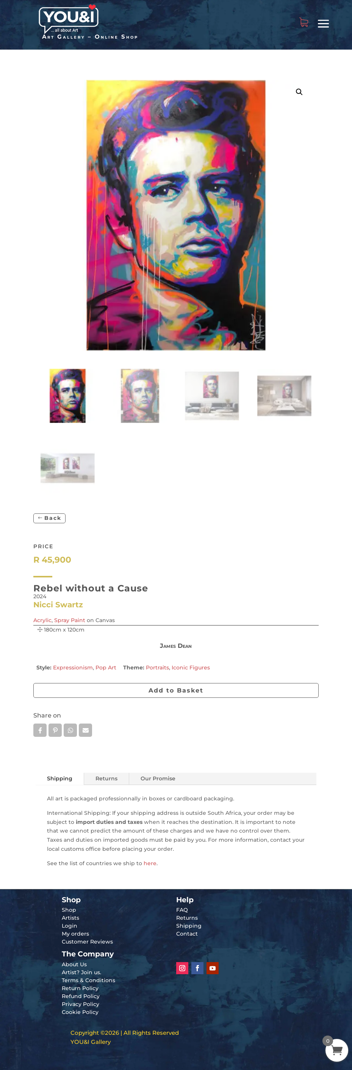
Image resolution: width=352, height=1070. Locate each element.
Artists (70, 917)
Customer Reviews (87, 941)
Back (52, 518)
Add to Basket (176, 690)
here (150, 863)
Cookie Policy (80, 1012)
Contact (187, 933)
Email (85, 730)
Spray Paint (69, 620)
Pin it (55, 730)
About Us (74, 964)
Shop (69, 909)
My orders (75, 933)
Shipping (59, 778)
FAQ (182, 909)
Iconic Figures (191, 667)
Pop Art (105, 667)
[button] (299, 92)
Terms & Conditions (88, 980)
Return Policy (80, 988)
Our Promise (158, 778)
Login (69, 925)
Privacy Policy (80, 1004)
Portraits (157, 667)
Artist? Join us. (81, 972)
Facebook (40, 730)
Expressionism (73, 667)
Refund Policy (81, 996)
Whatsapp (70, 730)
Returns (106, 778)
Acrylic (42, 620)
